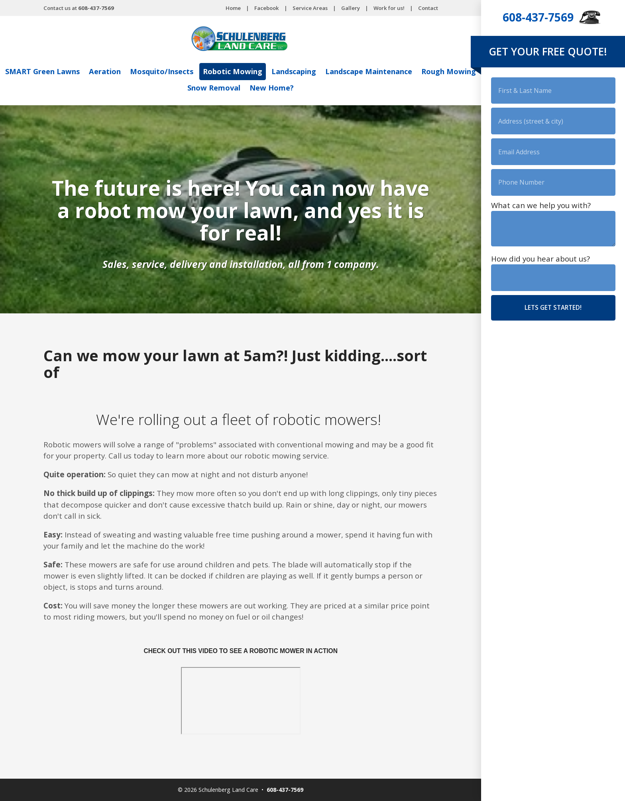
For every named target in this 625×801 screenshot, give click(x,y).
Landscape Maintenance (407, 72)
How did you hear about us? (540, 265)
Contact (428, 8)
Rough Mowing (181, 88)
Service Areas (310, 8)
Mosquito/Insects (191, 72)
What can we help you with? (541, 210)
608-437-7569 (538, 17)
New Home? (305, 88)
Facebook (266, 8)
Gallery (350, 8)
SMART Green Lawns (67, 72)
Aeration (131, 72)
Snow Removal (245, 88)
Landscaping (328, 72)
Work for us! (389, 8)
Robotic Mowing (264, 72)
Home (233, 8)
